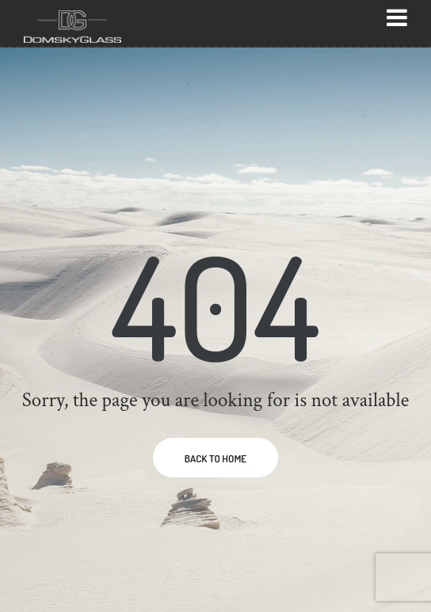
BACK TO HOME (215, 458)
